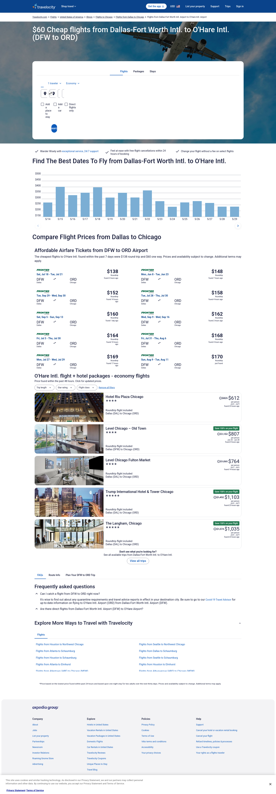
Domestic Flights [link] (95, 741)
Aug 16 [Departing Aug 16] (184, 95)
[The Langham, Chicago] (173, 534)
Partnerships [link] (38, 741)
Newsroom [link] (37, 747)
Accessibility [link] (147, 747)
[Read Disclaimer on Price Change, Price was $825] (223, 398)
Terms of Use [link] (148, 736)
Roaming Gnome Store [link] (43, 758)
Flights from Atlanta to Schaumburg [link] (55, 651)
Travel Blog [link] (92, 770)
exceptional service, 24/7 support (80, 151)
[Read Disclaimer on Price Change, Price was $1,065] (222, 461)
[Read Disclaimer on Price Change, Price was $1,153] (222, 434)
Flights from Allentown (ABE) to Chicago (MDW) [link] (62, 671)
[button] (138, 623)
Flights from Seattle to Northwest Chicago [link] (162, 644)
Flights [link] (53, 17)
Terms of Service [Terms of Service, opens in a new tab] (35, 790)
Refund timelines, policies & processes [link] (214, 741)
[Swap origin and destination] (106, 93)
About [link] (35, 724)
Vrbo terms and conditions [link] (154, 741)
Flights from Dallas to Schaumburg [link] (158, 651)
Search (138, 115)
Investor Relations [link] (40, 753)
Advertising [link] (37, 764)
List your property (195, 6)
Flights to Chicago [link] (104, 17)
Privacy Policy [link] (148, 724)
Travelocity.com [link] (39, 17)
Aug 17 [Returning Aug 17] (216, 95)
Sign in (240, 6)
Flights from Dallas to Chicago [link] (130, 17)
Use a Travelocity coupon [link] (207, 747)
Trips (228, 6)
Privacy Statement (16, 790)
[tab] (123, 71)
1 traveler (206, 83)
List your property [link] (40, 736)
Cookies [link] (145, 730)
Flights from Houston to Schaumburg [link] (56, 657)
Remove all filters (107, 387)
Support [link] (199, 724)
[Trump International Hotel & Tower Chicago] (173, 502)
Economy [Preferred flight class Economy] (224, 83)
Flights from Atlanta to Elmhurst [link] (53, 664)
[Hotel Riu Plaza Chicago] (173, 407)
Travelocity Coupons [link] (96, 758)
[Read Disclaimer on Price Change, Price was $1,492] (218, 497)
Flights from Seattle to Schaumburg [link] (158, 657)
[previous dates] (38, 226)
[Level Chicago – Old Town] (173, 439)
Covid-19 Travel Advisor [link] (218, 599)
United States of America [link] (71, 17)
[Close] (270, 784)
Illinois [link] (89, 17)
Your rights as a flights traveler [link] (210, 753)
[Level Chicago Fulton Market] (173, 470)
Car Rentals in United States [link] (100, 747)
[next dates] (238, 226)
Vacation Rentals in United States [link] (102, 730)
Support (215, 6)
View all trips (138, 561)
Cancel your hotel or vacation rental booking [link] (216, 730)
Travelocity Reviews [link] (96, 753)
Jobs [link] (34, 730)
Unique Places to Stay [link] (97, 764)
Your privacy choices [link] (151, 753)
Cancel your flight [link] (204, 736)
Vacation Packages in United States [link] (103, 736)
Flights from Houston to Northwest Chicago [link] (60, 644)
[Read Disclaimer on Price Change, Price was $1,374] (218, 529)
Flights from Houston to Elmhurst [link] (157, 664)
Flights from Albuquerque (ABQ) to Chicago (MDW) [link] (167, 671)
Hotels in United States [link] (97, 724)
